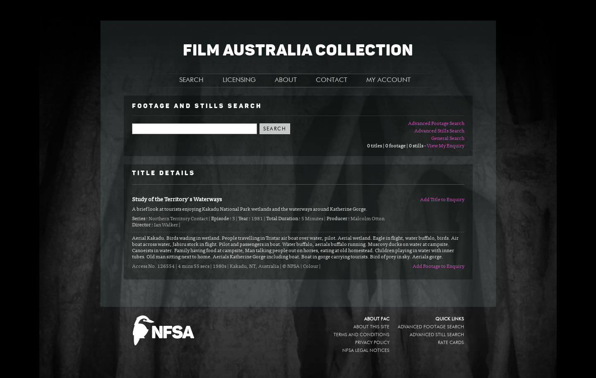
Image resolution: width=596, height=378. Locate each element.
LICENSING (239, 80)
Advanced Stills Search (439, 131)
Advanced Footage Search (436, 123)
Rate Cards (451, 342)
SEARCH (191, 80)
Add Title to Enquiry (442, 199)
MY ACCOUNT (388, 80)
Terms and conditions (361, 334)
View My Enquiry (445, 146)
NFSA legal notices (365, 350)
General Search (447, 138)
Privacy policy (372, 342)
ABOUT (286, 80)
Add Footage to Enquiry (438, 266)
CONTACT (331, 80)
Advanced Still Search (437, 334)
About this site (371, 327)
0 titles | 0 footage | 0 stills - (397, 146)
